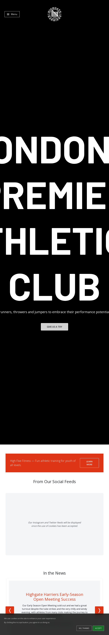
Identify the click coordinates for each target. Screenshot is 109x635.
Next (99, 610)
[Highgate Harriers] (54, 14)
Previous (10, 610)
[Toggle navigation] (12, 14)
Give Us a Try (54, 326)
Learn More (89, 463)
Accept (98, 628)
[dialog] (54, 624)
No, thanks (84, 628)
